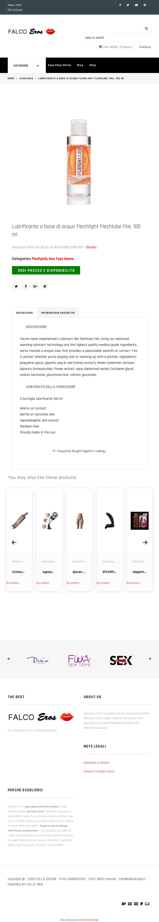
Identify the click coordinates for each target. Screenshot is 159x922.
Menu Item (15, 5)
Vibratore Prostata (114, 561)
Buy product (12, 583)
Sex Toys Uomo (61, 258)
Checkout (145, 47)
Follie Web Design (89, 920)
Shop (92, 65)
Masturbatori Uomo (54, 561)
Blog (80, 65)
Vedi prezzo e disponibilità (46, 270)
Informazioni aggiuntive (58, 313)
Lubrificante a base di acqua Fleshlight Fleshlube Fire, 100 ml (81, 78)
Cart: (110, 47)
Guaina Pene (19, 561)
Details (91, 247)
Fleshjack (26, 78)
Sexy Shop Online (59, 65)
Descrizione (24, 313)
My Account (15, 10)
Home (11, 78)
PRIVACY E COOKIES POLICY (99, 771)
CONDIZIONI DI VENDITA (96, 763)
